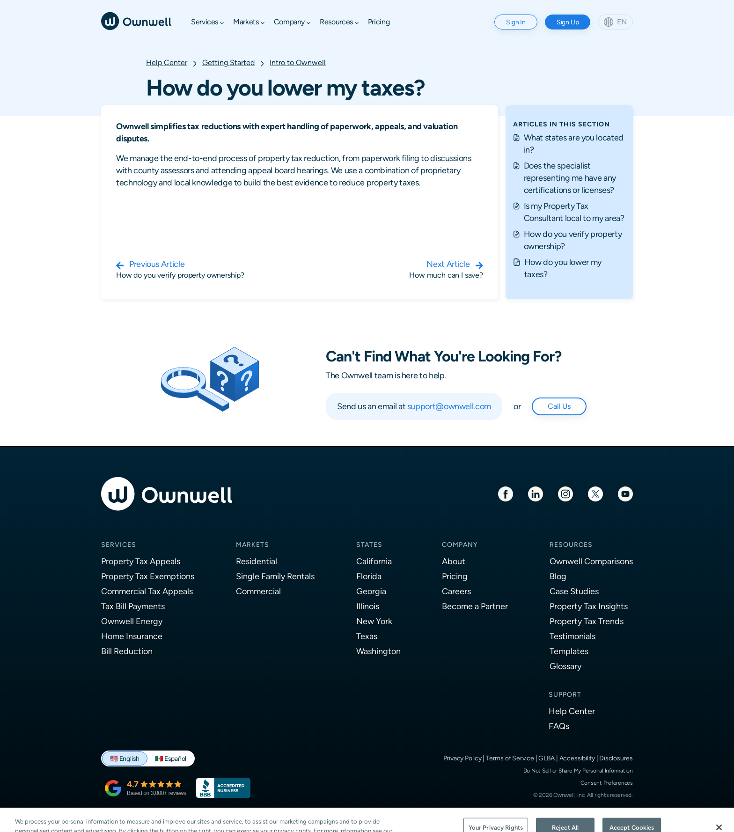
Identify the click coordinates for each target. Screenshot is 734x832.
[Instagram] (565, 493)
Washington (378, 651)
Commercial (258, 591)
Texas (366, 636)
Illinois (367, 606)
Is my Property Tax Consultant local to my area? (574, 212)
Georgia (371, 591)
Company (459, 544)
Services (118, 544)
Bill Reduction (127, 651)
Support (565, 694)
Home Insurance (131, 636)
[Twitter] (595, 493)
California (374, 561)
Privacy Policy (462, 758)
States (369, 544)
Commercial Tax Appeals (147, 591)
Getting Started (228, 62)
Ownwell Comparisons (591, 561)
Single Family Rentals (275, 576)
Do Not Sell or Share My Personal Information (578, 770)
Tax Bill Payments (133, 606)
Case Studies (574, 591)
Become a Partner (475, 606)
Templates (569, 651)
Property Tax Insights (589, 606)
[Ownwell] (136, 20)
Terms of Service (510, 758)
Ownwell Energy (131, 621)
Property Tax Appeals (140, 561)
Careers (456, 591)
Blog (558, 576)
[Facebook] (505, 493)
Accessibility (577, 758)
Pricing (455, 576)
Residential (256, 561)
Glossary (565, 666)
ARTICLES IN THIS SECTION (561, 124)
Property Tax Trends (587, 621)
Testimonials (572, 636)
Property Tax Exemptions (147, 576)
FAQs (559, 726)
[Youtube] (625, 493)
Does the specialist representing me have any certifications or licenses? (570, 178)
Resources (571, 544)
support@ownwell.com (449, 406)
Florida (369, 576)
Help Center (166, 62)
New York (374, 621)
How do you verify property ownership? (573, 240)
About (453, 561)
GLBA (546, 758)
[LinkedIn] (535, 493)
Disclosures (616, 758)
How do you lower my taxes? (563, 268)
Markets (252, 544)
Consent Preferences (606, 783)
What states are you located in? (574, 144)
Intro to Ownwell (298, 62)
